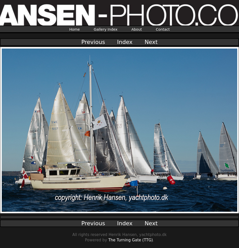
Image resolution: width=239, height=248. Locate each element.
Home (74, 29)
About (136, 29)
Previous (93, 42)
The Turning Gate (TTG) (130, 240)
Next (151, 42)
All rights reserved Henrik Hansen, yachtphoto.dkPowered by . (119, 237)
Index (125, 42)
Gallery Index (105, 29)
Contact (163, 29)
